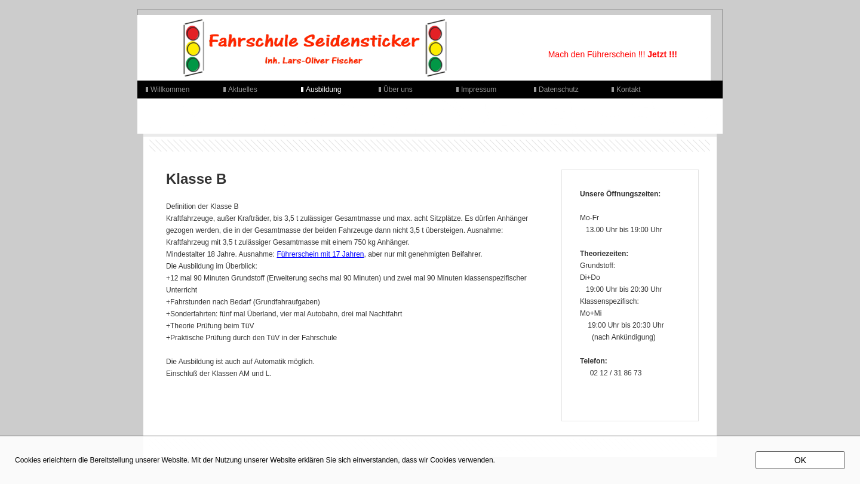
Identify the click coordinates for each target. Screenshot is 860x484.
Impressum (478, 89)
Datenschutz (559, 89)
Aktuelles (242, 89)
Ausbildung (323, 89)
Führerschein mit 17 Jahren (320, 254)
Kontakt (628, 89)
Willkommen (169, 89)
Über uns (398, 89)
